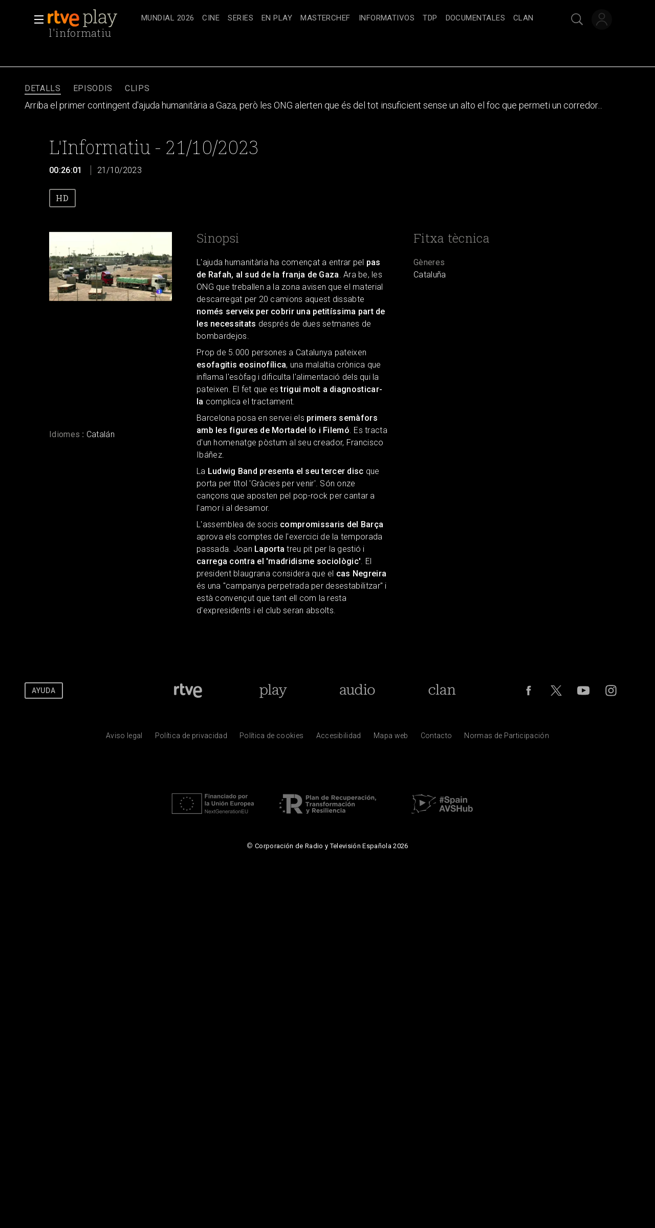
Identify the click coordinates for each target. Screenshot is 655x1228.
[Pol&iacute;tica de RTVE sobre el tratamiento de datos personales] (191, 738)
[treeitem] (167, 19)
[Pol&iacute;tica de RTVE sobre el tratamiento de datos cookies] (271, 738)
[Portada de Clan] (442, 690)
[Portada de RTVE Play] (273, 690)
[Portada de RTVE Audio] (357, 690)
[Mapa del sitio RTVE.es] (391, 738)
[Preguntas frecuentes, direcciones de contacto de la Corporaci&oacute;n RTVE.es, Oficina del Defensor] (436, 738)
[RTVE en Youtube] (583, 690)
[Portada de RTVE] (188, 690)
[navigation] (338, 18)
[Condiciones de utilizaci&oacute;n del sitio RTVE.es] (124, 738)
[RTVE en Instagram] (611, 690)
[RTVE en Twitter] (556, 690)
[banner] (92, 18)
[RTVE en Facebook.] (528, 690)
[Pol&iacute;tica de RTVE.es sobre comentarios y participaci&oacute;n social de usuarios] (506, 738)
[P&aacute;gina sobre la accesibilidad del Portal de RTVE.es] (338, 738)
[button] (36, 19)
